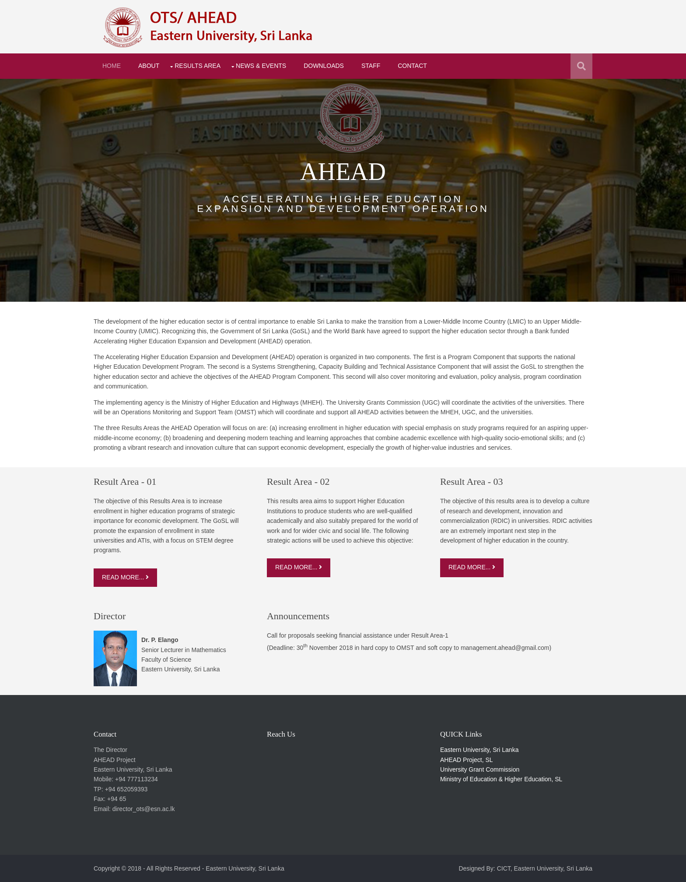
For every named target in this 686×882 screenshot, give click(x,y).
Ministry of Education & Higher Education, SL (501, 779)
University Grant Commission (479, 769)
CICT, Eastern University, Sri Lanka (544, 868)
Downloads (324, 65)
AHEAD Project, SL (466, 759)
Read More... (125, 577)
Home (111, 65)
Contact (412, 65)
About (148, 65)
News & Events (261, 65)
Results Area (197, 65)
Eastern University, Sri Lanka (479, 749)
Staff (370, 65)
